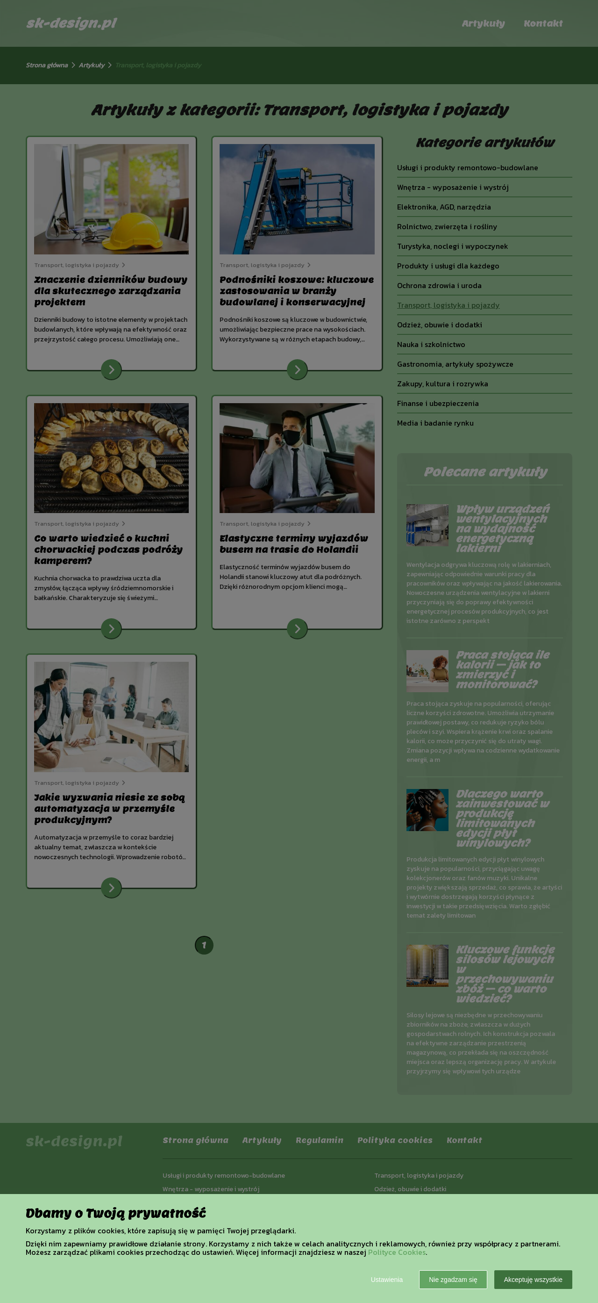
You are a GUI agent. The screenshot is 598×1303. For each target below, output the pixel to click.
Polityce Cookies (397, 1252)
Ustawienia (387, 1279)
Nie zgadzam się (453, 1279)
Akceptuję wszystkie (533, 1279)
